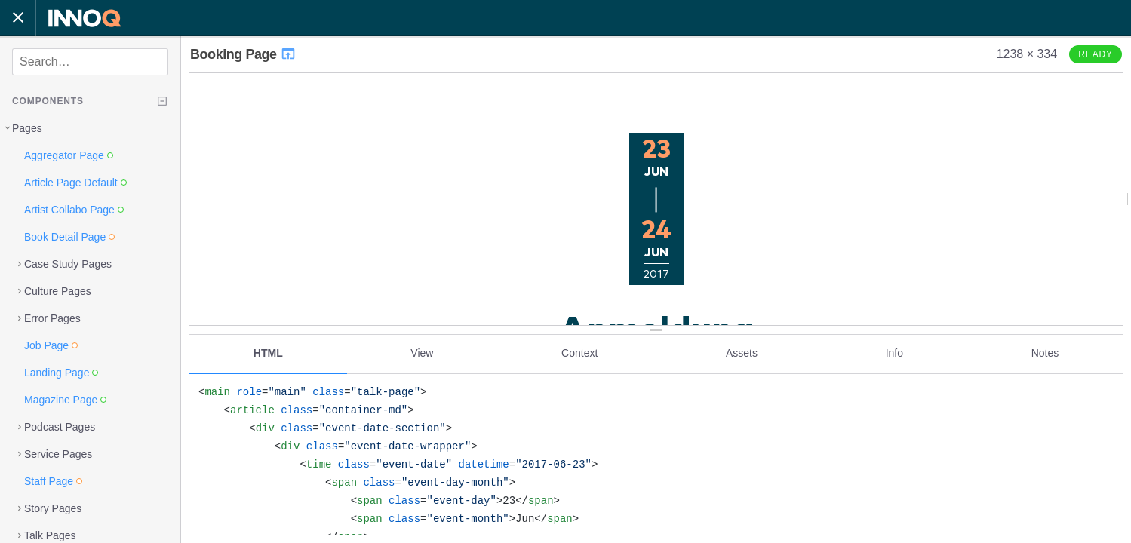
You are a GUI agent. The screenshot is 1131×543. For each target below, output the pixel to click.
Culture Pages (57, 291)
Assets (742, 352)
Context (579, 352)
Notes (1045, 352)
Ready (1095, 54)
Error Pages (52, 318)
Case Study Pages (68, 264)
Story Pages (52, 508)
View (421, 352)
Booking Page (243, 54)
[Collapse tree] (162, 101)
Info (894, 352)
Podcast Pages (59, 427)
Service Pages (58, 454)
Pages (27, 128)
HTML (268, 352)
